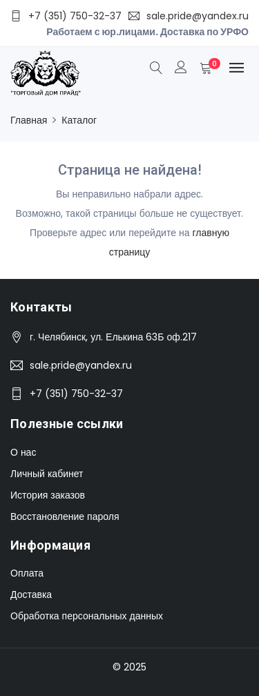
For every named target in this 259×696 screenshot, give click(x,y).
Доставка (31, 594)
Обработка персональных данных (86, 616)
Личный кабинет (46, 474)
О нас (23, 452)
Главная (28, 120)
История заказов (47, 495)
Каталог (79, 120)
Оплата (27, 573)
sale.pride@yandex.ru (81, 365)
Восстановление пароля (64, 516)
